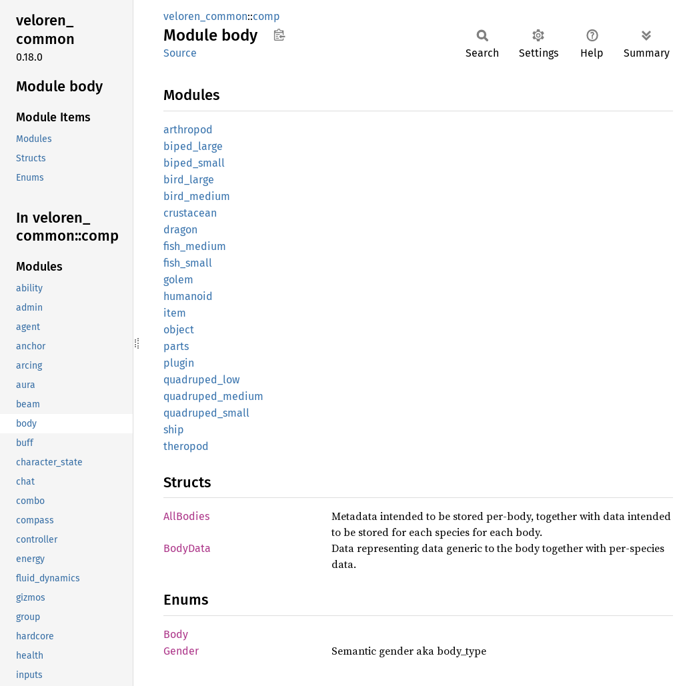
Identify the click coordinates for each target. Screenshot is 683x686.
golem (178, 279)
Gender (181, 651)
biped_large (193, 146)
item (174, 313)
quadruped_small (206, 413)
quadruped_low (201, 379)
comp (266, 16)
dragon (180, 229)
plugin (178, 363)
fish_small (187, 263)
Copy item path (279, 34)
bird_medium (196, 196)
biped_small (194, 163)
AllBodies (186, 516)
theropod (186, 446)
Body (175, 634)
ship (173, 429)
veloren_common (205, 16)
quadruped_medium (213, 396)
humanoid (188, 296)
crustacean (190, 213)
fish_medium (194, 246)
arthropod (188, 129)
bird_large (188, 179)
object (178, 329)
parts (176, 346)
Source (180, 53)
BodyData (187, 548)
